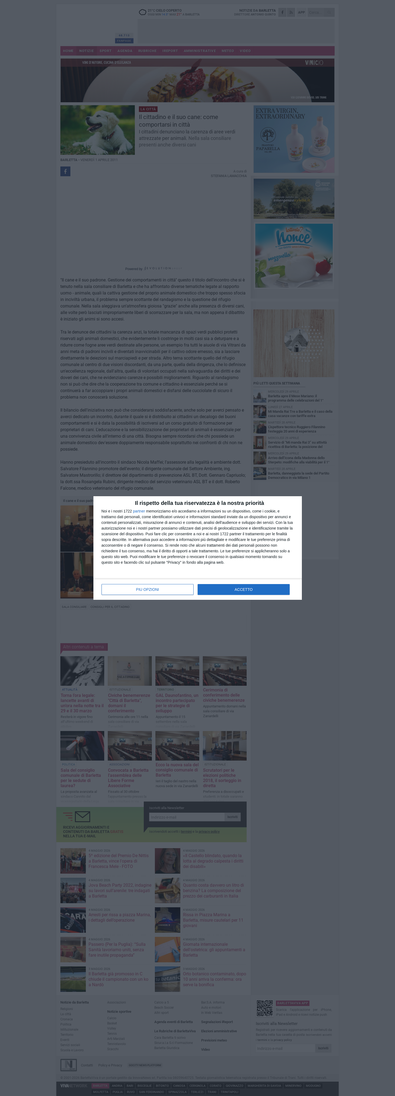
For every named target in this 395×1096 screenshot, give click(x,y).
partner (139, 511)
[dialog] (197, 548)
